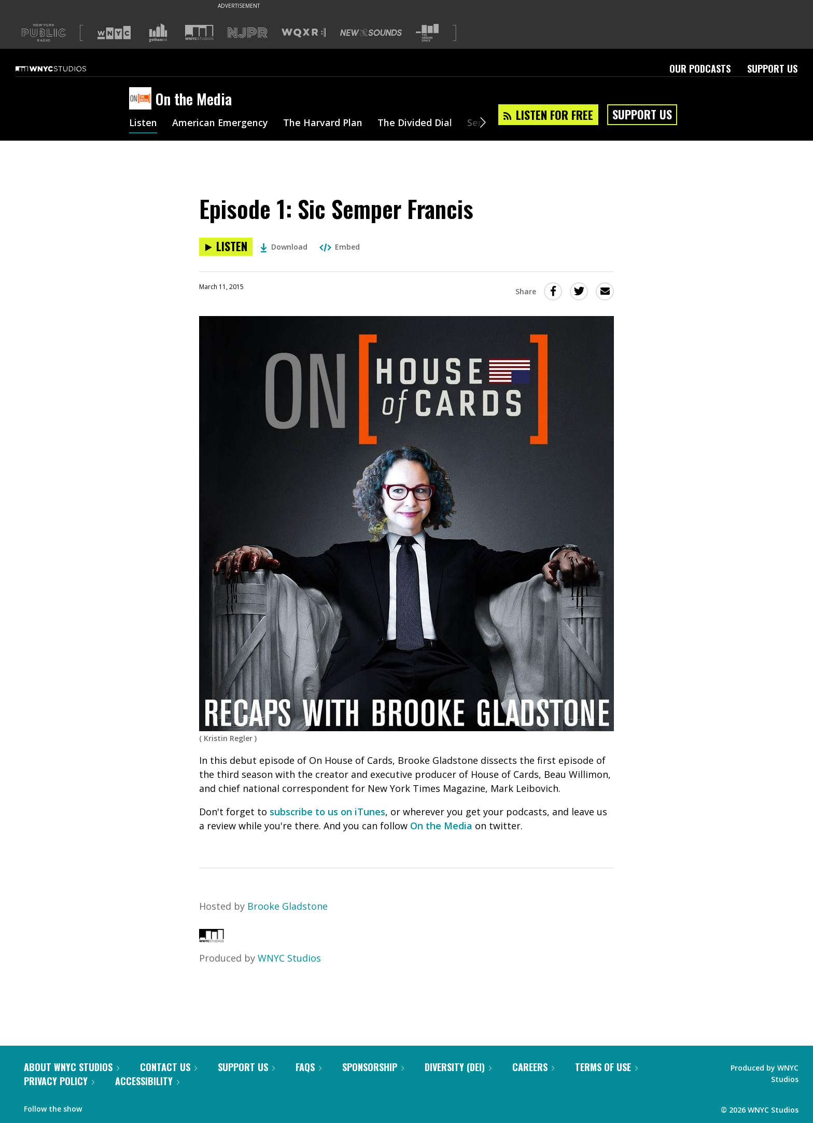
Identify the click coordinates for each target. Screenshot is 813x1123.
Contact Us (168, 1067)
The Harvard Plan (323, 123)
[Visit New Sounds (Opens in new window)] (371, 32)
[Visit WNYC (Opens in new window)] (114, 32)
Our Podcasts (700, 68)
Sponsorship (373, 1067)
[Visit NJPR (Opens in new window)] (248, 33)
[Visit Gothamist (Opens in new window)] (158, 32)
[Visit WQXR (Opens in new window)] (304, 33)
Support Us (772, 68)
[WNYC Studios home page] (64, 68)
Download (283, 247)
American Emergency (220, 123)
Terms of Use (606, 1067)
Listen (143, 123)
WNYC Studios (289, 958)
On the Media (441, 825)
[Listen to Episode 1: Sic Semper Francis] (226, 247)
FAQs (308, 1067)
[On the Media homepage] (142, 99)
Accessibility (147, 1081)
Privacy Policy (59, 1081)
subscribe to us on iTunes (327, 811)
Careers (533, 1067)
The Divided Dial (415, 123)
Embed (339, 247)
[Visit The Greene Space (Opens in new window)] (427, 33)
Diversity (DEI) (458, 1067)
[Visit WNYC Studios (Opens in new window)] (199, 32)
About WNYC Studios (71, 1067)
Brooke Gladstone (287, 906)
